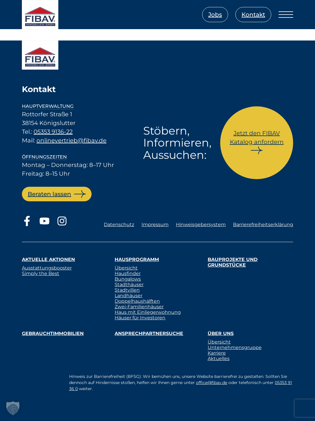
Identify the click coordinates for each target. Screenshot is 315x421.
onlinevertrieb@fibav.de (71, 140)
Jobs (215, 14)
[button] (13, 408)
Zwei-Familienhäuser (139, 306)
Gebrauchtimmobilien (53, 333)
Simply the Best (40, 273)
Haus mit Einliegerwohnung (148, 312)
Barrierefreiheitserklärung (263, 224)
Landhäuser (128, 295)
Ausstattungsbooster (47, 268)
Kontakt (253, 14)
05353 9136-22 (53, 131)
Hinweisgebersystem (201, 224)
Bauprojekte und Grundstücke (233, 262)
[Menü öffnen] (286, 14)
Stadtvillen (127, 290)
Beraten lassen (49, 194)
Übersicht (126, 268)
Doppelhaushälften (137, 301)
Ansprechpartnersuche (149, 333)
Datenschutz (119, 224)
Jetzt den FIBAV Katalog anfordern (257, 137)
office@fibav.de (211, 382)
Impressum (155, 224)
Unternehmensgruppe (235, 347)
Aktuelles (219, 358)
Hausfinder (128, 273)
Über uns (221, 333)
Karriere (217, 353)
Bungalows (128, 279)
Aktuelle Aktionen (48, 259)
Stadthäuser (129, 284)
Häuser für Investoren (140, 317)
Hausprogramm (137, 259)
